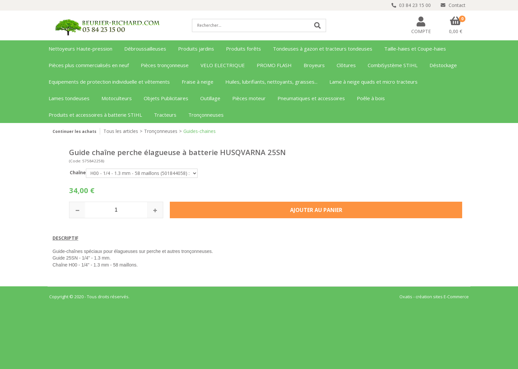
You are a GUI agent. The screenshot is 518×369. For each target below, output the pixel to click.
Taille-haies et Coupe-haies (415, 48)
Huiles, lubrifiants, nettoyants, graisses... (271, 81)
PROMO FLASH (274, 65)
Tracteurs (165, 114)
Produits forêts (243, 48)
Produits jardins (196, 48)
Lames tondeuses (69, 98)
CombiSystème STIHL (393, 65)
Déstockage (443, 65)
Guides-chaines (199, 131)
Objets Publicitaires (166, 98)
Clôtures (346, 65)
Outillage (210, 98)
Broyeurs (314, 65)
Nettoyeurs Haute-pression (80, 48)
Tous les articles (120, 131)
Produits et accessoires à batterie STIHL (95, 114)
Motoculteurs (116, 98)
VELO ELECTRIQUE (223, 65)
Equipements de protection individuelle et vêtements (109, 81)
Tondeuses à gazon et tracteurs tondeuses (322, 48)
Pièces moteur (249, 98)
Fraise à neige (197, 81)
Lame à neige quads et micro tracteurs (373, 81)
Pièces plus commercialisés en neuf (89, 65)
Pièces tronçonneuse (165, 65)
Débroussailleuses (145, 48)
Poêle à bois (371, 98)
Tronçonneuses (206, 114)
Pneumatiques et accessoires (311, 98)
